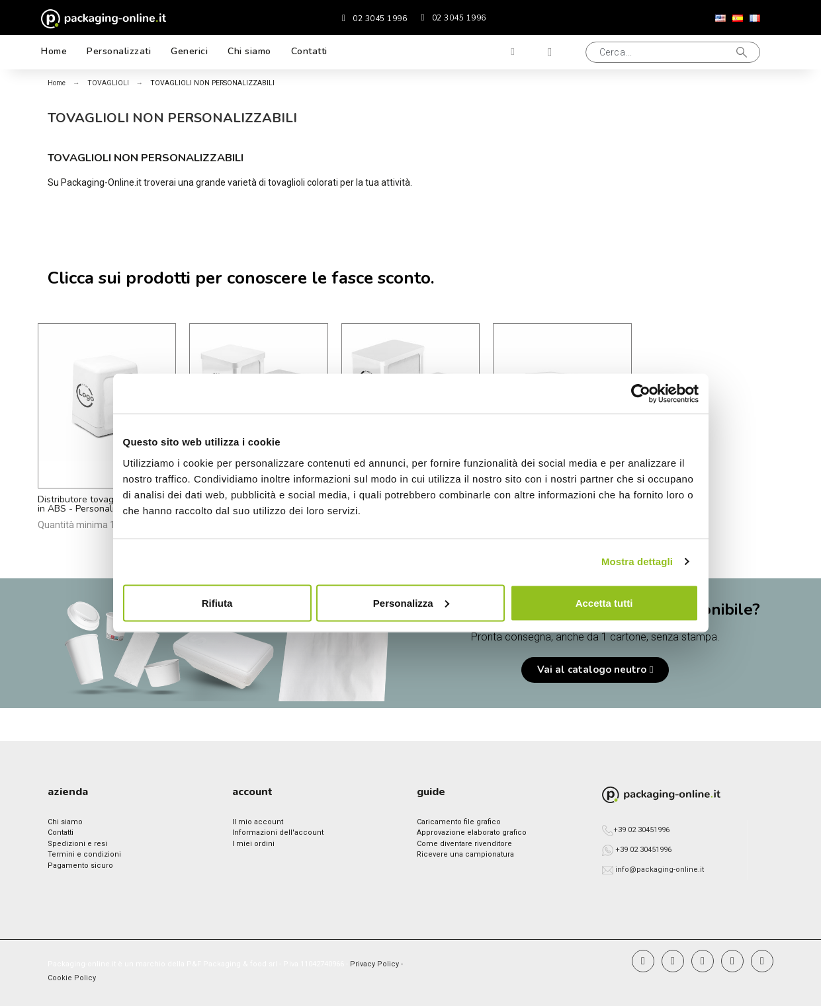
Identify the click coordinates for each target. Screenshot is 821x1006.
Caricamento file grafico (459, 822)
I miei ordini (253, 843)
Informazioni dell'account (278, 832)
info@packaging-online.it (659, 869)
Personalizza (411, 602)
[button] (672, 52)
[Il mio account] (512, 51)
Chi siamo (65, 822)
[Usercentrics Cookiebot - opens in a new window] (641, 394)
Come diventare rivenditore (464, 843)
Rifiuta (217, 602)
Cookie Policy (72, 978)
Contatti (60, 832)
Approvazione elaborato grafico (472, 832)
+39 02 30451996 (641, 830)
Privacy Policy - (376, 964)
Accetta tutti (604, 602)
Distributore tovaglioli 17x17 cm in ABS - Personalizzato (104, 504)
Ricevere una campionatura (465, 854)
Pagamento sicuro (80, 865)
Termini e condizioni (84, 854)
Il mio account (257, 822)
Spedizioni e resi (77, 843)
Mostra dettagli (637, 561)
